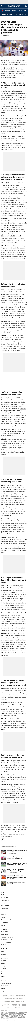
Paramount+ (4, 922)
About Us (3, 915)
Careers (3, 917)
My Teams (3, 988)
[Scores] (14, 10)
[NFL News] (7, 10)
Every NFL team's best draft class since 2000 (16, 882)
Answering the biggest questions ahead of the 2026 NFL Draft (16, 857)
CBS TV (3, 925)
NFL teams (23, 409)
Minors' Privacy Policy (7, 937)
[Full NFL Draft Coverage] (8, 14)
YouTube (3, 961)
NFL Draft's (22, 75)
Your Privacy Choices (6, 940)
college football (10, 62)
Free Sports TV (5, 900)
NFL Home (3, 17)
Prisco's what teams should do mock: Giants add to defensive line (16, 876)
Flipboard (3, 976)
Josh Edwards (6, 35)
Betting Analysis (5, 903)
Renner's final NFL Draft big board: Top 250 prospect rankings (16, 870)
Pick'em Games (5, 895)
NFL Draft (8, 17)
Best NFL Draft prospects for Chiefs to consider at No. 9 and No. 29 (17, 864)
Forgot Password (5, 991)
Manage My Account (6, 983)
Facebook (3, 969)
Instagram (4, 966)
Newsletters (4, 986)
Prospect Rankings (15, 17)
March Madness (5, 905)
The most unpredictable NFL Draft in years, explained (17, 851)
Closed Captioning (6, 942)
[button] (25, 10)
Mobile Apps (4, 908)
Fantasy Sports (5, 897)
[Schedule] (20, 10)
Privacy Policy (5, 934)
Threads (3, 974)
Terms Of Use (4, 932)
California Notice (5, 945)
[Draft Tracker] (19, 14)
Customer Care (5, 954)
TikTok (3, 963)
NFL (21, 619)
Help (2, 951)
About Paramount (6, 920)
